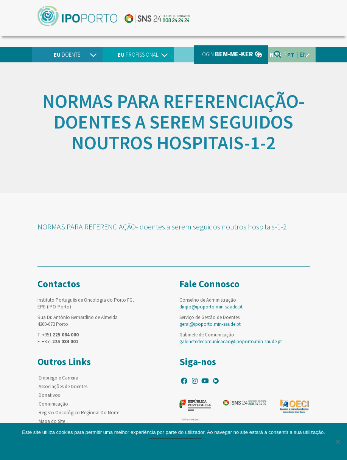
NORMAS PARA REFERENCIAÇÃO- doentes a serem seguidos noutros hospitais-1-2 (162, 226)
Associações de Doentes (63, 386)
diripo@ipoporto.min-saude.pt (211, 307)
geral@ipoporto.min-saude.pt (210, 324)
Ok (175, 446)
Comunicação (53, 404)
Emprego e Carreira (58, 378)
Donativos (49, 395)
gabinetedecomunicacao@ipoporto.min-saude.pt (230, 341)
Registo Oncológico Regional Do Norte (79, 412)
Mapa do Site (52, 421)
